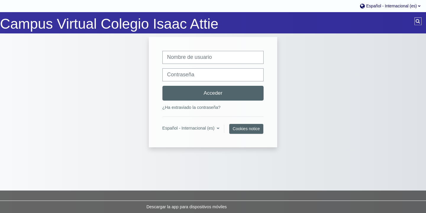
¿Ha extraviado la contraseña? (191, 107)
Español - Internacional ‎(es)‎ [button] (189, 128)
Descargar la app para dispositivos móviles (186, 206)
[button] (390, 5)
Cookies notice (246, 128)
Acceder (213, 93)
